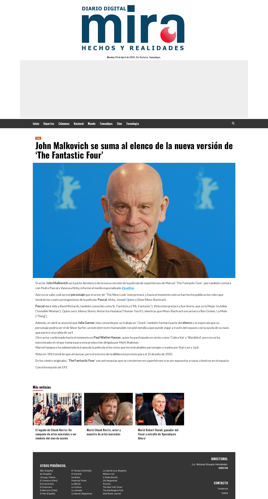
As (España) (45, 474)
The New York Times (112, 487)
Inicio (36, 124)
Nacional (79, 124)
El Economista (47, 484)
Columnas (64, 124)
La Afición (76, 484)
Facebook (223, 488)
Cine (119, 124)
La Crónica (76, 487)
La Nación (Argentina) (81, 493)
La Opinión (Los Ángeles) (114, 471)
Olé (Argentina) (110, 480)
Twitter (224, 493)
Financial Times (78, 480)
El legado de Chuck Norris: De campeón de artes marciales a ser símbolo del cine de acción (55, 434)
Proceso (107, 484)
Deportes (48, 124)
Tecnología (132, 124)
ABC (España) (46, 471)
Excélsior (75, 477)
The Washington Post (113, 490)
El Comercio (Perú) (49, 480)
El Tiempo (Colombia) (81, 471)
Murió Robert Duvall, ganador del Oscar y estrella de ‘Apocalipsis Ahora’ (158, 434)
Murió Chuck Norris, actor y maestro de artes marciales (104, 432)
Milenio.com (109, 474)
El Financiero (46, 487)
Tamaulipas (106, 124)
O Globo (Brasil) (110, 477)
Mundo (91, 124)
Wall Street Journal (112, 493)
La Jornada (76, 490)
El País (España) (47, 493)
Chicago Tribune (47, 477)
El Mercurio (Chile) (48, 490)
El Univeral (76, 474)
